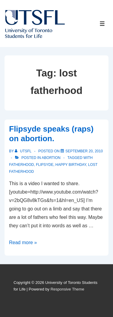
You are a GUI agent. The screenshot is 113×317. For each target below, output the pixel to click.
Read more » (23, 242)
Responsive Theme (67, 289)
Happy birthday (70, 165)
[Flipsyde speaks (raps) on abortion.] (84, 151)
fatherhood (21, 165)
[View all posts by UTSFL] (23, 151)
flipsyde (44, 165)
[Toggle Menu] (102, 23)
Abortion (51, 158)
